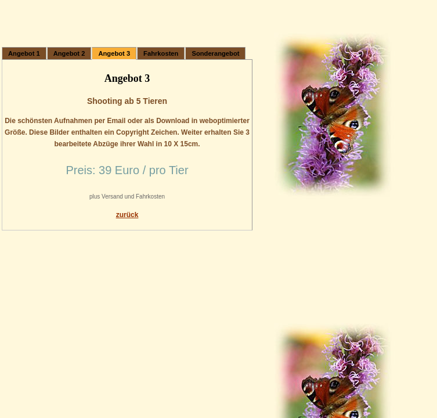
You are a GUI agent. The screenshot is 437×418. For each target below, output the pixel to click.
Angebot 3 (114, 53)
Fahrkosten (160, 53)
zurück (127, 215)
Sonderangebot (215, 53)
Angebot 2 (69, 53)
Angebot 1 (24, 53)
